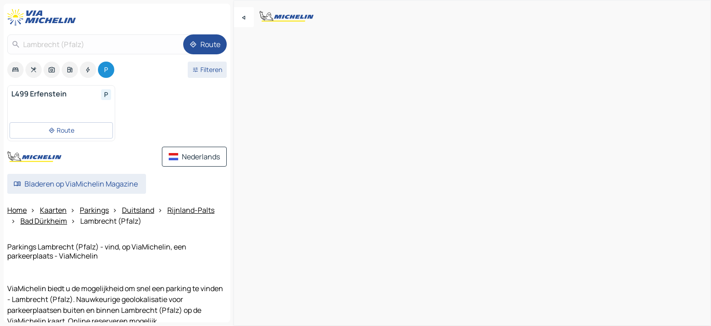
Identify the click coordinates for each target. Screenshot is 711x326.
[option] (15, 70)
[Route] (205, 44)
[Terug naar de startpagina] (43, 17)
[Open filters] (207, 70)
